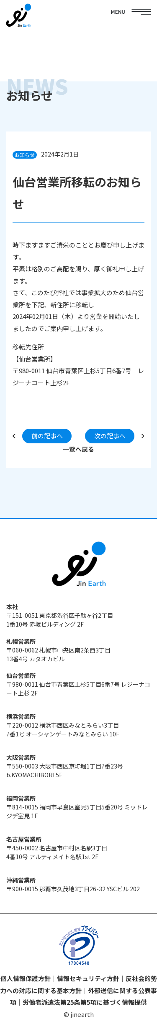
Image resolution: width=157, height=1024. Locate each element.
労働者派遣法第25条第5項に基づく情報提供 (85, 1002)
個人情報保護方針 (25, 978)
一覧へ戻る (78, 449)
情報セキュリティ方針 (88, 978)
